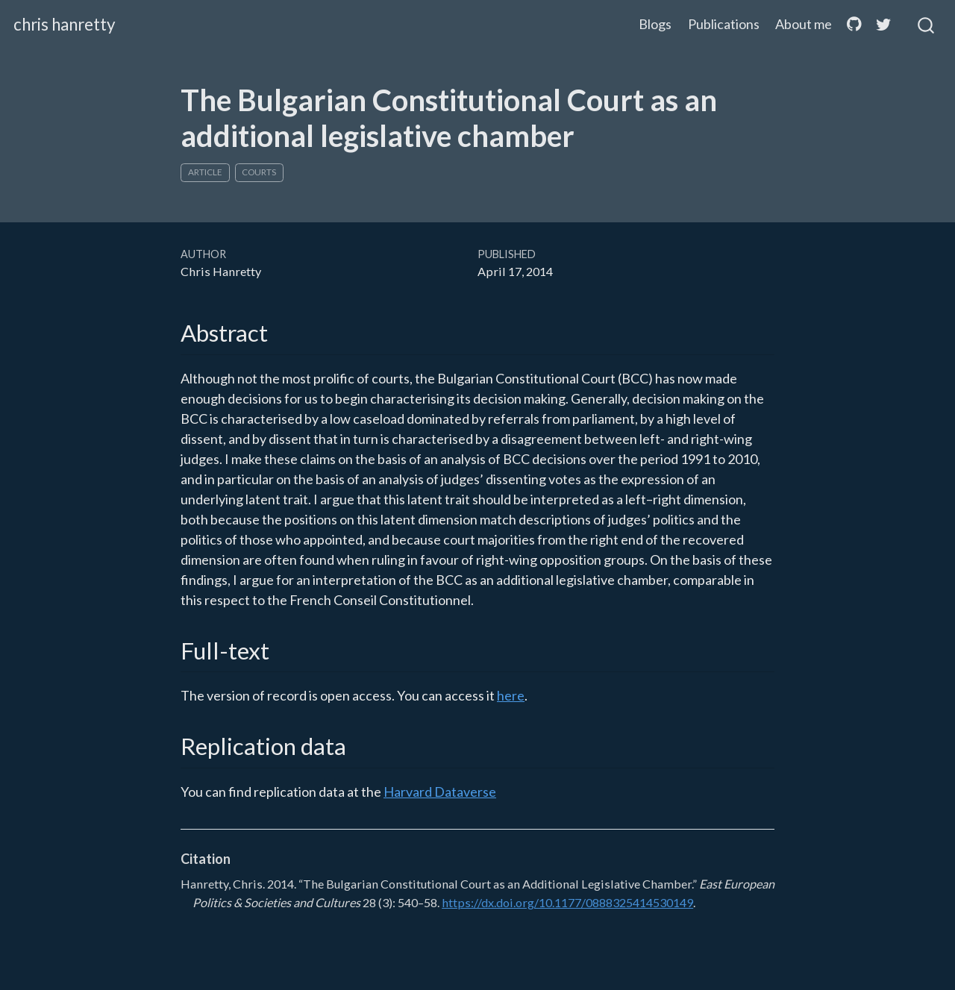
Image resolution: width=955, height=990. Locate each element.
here (511, 695)
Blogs (655, 24)
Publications (724, 24)
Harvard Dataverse (439, 791)
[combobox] (927, 24)
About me (803, 24)
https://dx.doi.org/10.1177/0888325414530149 (567, 902)
